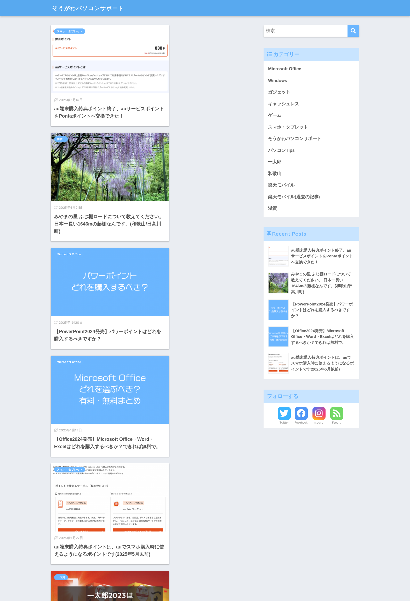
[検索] (353, 31)
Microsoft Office (69, 131)
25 (162, 545)
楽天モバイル (281, 185)
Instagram (319, 423)
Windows (277, 80)
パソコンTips (65, 331)
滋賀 (272, 208)
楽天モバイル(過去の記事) (294, 197)
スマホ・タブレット (70, 31)
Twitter (284, 423)
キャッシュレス (67, 431)
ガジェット (279, 92)
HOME (205, 580)
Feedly (336, 423)
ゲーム (274, 115)
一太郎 (161, 231)
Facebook (301, 423)
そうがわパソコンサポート (91, 8)
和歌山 (161, 31)
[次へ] (176, 545)
